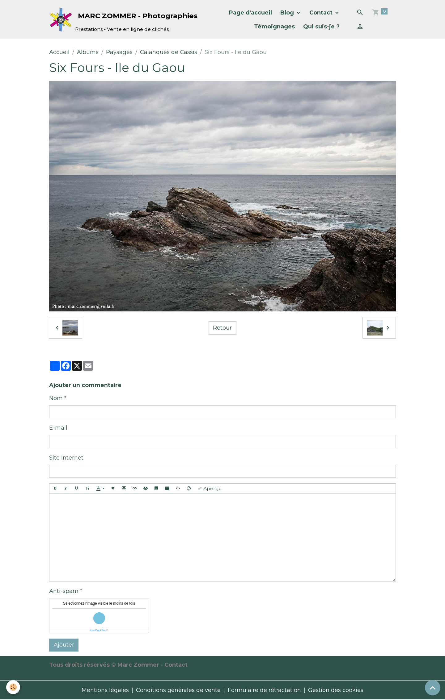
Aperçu (209, 488)
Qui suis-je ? (321, 26)
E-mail (58, 427)
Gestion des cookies (335, 690)
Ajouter (64, 644)
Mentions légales (105, 690)
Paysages (119, 52)
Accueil (59, 52)
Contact (321, 12)
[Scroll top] (432, 687)
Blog (287, 12)
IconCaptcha (98, 630)
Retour (222, 327)
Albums (88, 52)
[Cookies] (13, 687)
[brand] (113, 19)
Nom (56, 398)
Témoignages (274, 26)
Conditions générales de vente (178, 690)
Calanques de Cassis (168, 52)
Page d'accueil (250, 12)
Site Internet (66, 457)
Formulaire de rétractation (264, 690)
